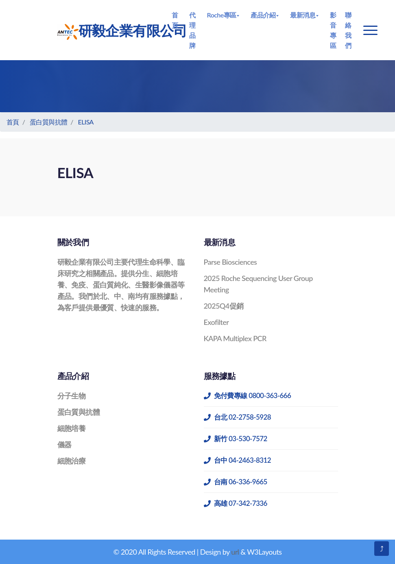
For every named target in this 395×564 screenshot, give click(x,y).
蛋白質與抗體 (48, 122)
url (235, 551)
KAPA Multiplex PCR (235, 338)
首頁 (175, 20)
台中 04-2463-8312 (237, 460)
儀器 (64, 444)
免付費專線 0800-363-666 (247, 395)
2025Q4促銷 (224, 305)
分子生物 (71, 395)
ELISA (86, 122)
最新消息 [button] (302, 15)
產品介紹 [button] (263, 15)
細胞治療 (71, 460)
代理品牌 (192, 30)
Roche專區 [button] (221, 15)
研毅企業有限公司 (111, 31)
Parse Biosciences (230, 261)
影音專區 (333, 30)
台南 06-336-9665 (235, 481)
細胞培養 (71, 428)
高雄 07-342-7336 (235, 503)
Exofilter (216, 322)
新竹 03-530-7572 (235, 438)
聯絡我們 (348, 30)
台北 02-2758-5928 (237, 417)
